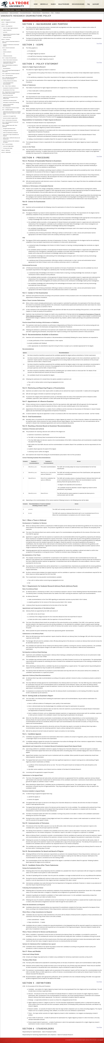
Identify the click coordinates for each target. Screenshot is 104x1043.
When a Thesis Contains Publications (10, 59)
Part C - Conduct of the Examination (9, 57)
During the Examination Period (9, 128)
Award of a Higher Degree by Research (10, 28)
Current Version (4, 13)
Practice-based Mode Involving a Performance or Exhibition (9, 62)
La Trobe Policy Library (8, 10)
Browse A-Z (44, 4)
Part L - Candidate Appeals (7, 109)
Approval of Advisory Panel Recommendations (8, 105)
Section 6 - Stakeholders (6, 152)
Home (36, 4)
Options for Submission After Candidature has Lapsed (11, 141)
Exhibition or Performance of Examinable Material (11, 45)
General (4, 49)
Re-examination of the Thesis (9, 90)
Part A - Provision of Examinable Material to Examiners (10, 42)
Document (18, 10)
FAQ (88, 4)
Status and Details (14, 13)
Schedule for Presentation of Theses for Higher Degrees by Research (75, 117)
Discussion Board (78, 4)
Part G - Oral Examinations (7, 75)
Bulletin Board (63, 4)
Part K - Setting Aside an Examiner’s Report (10, 107)
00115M (101, 1039)
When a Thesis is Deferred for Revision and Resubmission (11, 138)
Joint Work (5, 32)
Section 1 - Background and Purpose (8, 22)
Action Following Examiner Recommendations (8, 83)
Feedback (57, 13)
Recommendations (6, 68)
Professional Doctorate (7, 55)
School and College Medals (8, 146)
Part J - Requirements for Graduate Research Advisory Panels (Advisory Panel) (11, 92)
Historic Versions (36, 13)
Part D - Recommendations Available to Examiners (10, 66)
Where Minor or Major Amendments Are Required (11, 135)
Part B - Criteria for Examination (8, 47)
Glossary (96, 4)
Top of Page (99, 43)
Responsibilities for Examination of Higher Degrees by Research (11, 35)
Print (52, 13)
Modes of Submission (7, 30)
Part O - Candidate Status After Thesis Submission (9, 126)
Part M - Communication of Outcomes (9, 120)
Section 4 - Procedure (5, 39)
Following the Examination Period (9, 130)
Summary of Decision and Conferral (10, 80)
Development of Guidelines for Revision (11, 88)
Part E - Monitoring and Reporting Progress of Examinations (11, 71)
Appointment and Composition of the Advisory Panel (10, 98)
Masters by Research (7, 51)
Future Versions (45, 13)
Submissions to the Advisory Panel (9, 100)
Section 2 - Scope (4, 24)
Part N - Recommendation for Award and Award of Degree (10, 123)
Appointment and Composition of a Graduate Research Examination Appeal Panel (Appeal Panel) (12, 113)
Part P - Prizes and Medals (7, 144)
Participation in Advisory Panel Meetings (11, 102)
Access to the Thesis (7, 37)
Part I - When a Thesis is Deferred (8, 86)
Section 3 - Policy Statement (6, 26)
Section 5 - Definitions (5, 150)
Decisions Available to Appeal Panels (10, 118)
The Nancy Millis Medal (7, 148)
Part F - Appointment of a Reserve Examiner (10, 73)
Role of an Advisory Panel (8, 95)
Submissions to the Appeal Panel (9, 116)
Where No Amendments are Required (10, 132)
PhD (4, 53)
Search (53, 4)
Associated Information (25, 13)
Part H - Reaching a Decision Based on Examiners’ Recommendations (9, 78)
